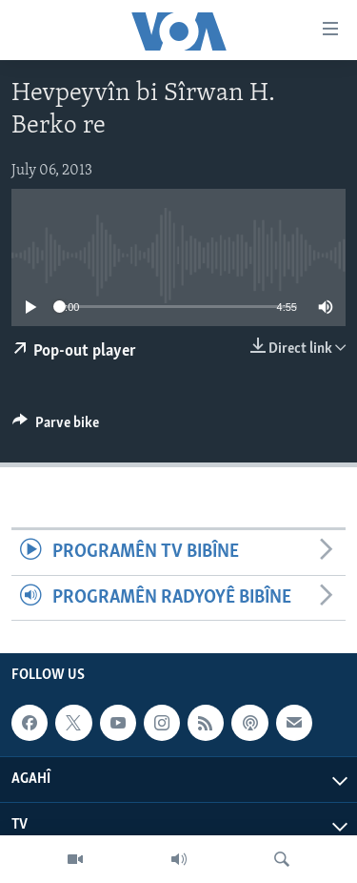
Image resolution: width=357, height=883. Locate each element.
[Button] (55, 427)
